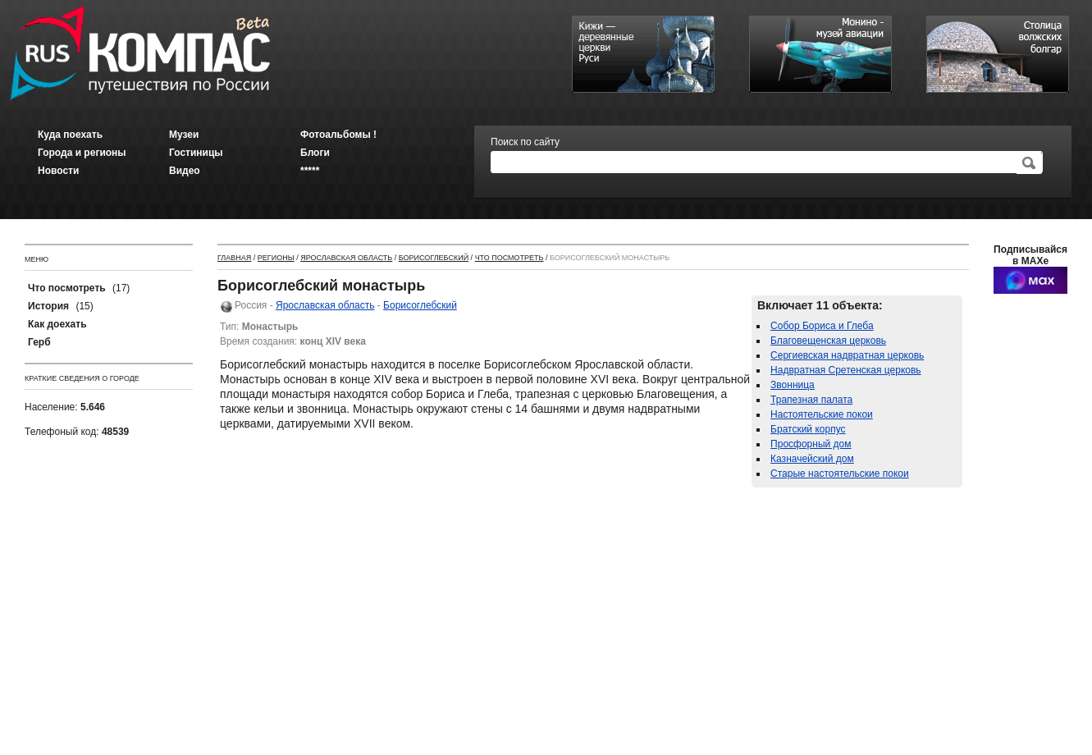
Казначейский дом (812, 458)
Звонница (792, 385)
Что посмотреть (509, 258)
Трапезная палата (811, 399)
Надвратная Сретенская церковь (845, 370)
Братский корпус (807, 429)
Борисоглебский (433, 258)
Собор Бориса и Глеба (822, 326)
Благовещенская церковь (828, 340)
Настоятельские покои (821, 414)
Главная (234, 258)
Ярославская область (346, 258)
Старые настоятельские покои (839, 473)
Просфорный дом (810, 444)
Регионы (276, 258)
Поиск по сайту (525, 142)
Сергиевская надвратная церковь (847, 355)
